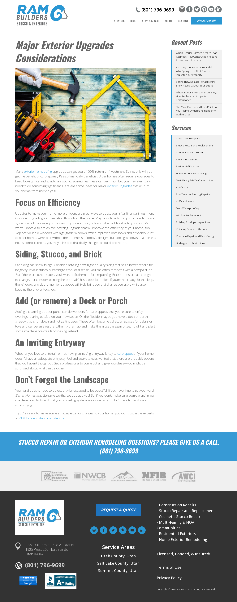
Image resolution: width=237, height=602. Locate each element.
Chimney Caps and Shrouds (191, 229)
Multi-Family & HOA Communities (194, 180)
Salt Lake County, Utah (118, 563)
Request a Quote (206, 21)
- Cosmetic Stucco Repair (178, 516)
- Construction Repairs (176, 504)
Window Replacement (188, 215)
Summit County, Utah (118, 570)
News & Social (150, 21)
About (168, 21)
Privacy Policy (169, 577)
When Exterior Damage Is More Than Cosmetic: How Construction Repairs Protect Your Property (196, 56)
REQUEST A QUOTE (118, 509)
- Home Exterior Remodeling (182, 539)
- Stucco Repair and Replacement (186, 510)
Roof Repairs (183, 187)
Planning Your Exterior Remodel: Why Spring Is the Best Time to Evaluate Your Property (194, 71)
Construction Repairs (188, 138)
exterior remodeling (38, 171)
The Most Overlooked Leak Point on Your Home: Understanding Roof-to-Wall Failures (196, 110)
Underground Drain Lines (190, 243)
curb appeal (125, 353)
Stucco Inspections (187, 159)
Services (119, 21)
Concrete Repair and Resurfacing (195, 236)
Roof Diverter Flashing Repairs (193, 194)
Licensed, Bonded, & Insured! (183, 553)
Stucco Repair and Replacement (194, 145)
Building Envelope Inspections (193, 222)
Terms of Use (169, 567)
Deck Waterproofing (187, 208)
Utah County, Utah (118, 556)
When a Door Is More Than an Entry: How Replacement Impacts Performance (196, 96)
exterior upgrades (119, 186)
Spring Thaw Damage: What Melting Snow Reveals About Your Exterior (195, 83)
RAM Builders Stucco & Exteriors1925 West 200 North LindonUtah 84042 (50, 549)
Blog (133, 21)
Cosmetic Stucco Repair (189, 152)
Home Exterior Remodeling (191, 173)
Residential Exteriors (187, 166)
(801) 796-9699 (157, 9)
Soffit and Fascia (185, 201)
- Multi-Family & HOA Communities (175, 525)
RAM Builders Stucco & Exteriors (41, 418)
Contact (183, 21)
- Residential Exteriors (176, 533)
